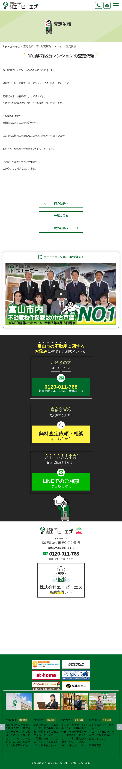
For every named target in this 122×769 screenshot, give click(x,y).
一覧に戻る (61, 215)
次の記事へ (61, 228)
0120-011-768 (64, 554)
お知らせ (15, 46)
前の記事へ (61, 203)
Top (5, 46)
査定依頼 (28, 46)
